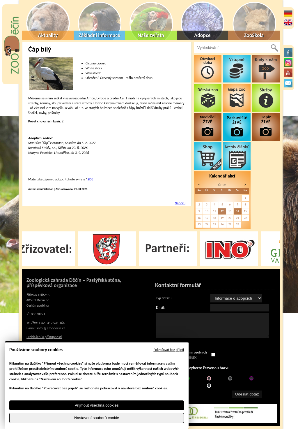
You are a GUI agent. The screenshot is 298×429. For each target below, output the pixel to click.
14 (237, 211)
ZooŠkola (254, 35)
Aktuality (48, 35)
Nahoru (180, 203)
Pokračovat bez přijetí (168, 350)
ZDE (90, 179)
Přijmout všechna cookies (96, 405)
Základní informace (99, 35)
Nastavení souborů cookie (96, 418)
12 (222, 211)
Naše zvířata (151, 35)
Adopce (202, 35)
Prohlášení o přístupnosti (44, 337)
